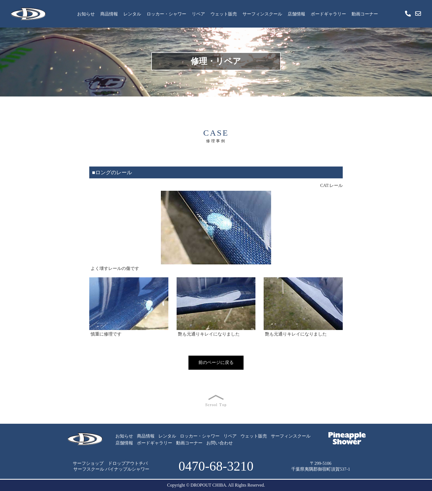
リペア (198, 14)
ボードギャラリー (328, 14)
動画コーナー (365, 14)
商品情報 (109, 14)
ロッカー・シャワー (166, 14)
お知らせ (86, 14)
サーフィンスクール (262, 14)
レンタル (132, 14)
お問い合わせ (219, 443)
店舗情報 (296, 14)
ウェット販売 (223, 14)
